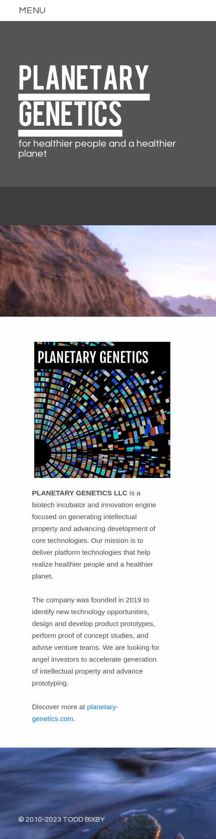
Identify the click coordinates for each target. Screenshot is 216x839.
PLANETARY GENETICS (84, 94)
